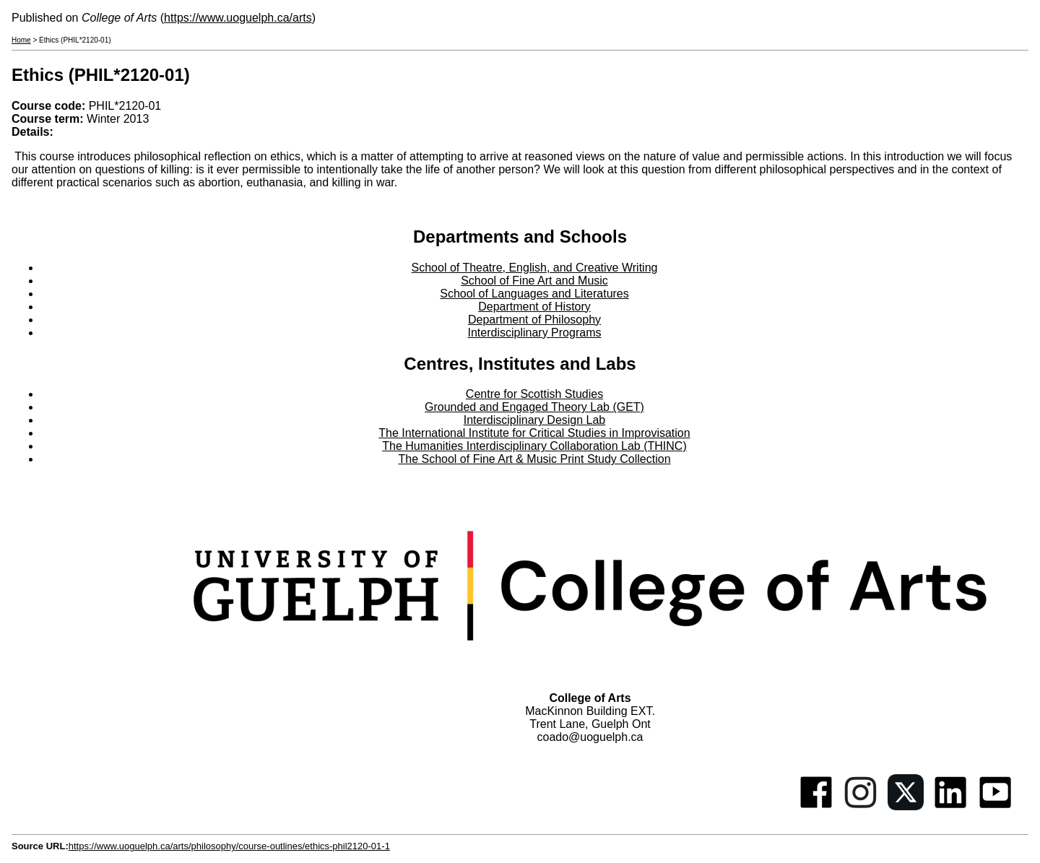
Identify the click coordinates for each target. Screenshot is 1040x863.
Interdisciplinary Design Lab (535, 420)
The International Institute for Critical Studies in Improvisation (534, 433)
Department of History (534, 306)
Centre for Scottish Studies (534, 394)
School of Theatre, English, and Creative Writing (535, 267)
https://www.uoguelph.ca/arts (238, 18)
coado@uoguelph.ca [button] (590, 737)
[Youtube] (995, 806)
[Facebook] (816, 806)
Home (21, 40)
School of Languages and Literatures (534, 293)
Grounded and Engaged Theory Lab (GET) (534, 407)
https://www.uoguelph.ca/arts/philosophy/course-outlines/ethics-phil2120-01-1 (229, 846)
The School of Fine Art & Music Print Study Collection (534, 459)
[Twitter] (906, 806)
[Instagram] (861, 806)
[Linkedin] (950, 806)
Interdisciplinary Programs (535, 332)
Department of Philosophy (534, 319)
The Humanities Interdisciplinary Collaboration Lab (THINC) (534, 446)
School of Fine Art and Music (534, 280)
